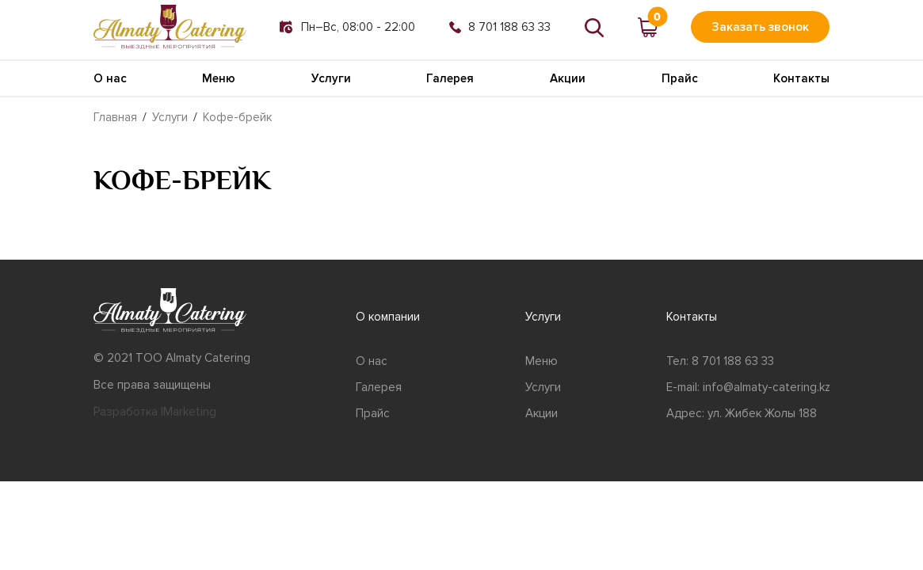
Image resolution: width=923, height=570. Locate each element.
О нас (110, 78)
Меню (218, 78)
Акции (567, 78)
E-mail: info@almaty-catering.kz (748, 387)
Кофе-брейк (237, 117)
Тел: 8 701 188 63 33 (720, 361)
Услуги (331, 78)
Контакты (801, 78)
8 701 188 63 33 (500, 27)
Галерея (450, 78)
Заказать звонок (760, 27)
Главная (115, 117)
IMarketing (188, 412)
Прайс (680, 78)
